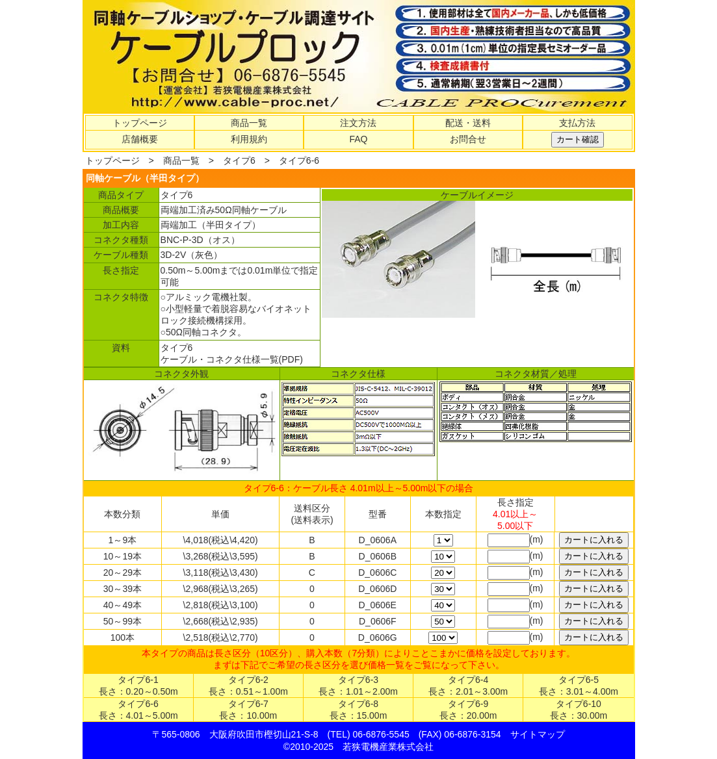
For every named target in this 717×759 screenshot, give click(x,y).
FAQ (358, 139)
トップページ (139, 123)
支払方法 (577, 123)
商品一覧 (249, 123)
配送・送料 (468, 123)
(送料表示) (312, 520)
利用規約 (249, 139)
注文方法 (358, 123)
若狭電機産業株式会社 (388, 746)
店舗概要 (140, 139)
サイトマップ (537, 734)
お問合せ (468, 139)
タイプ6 (239, 160)
